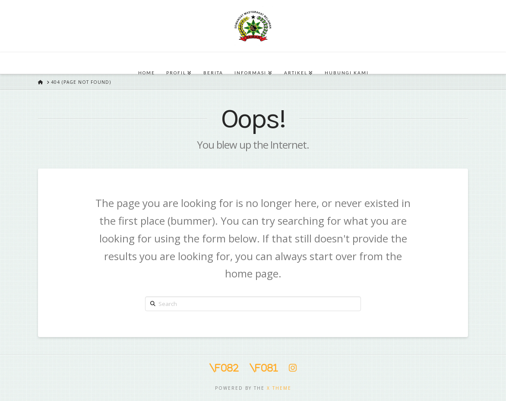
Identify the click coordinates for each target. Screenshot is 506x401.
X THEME (279, 388)
